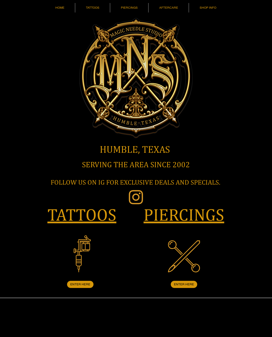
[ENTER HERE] (80, 284)
